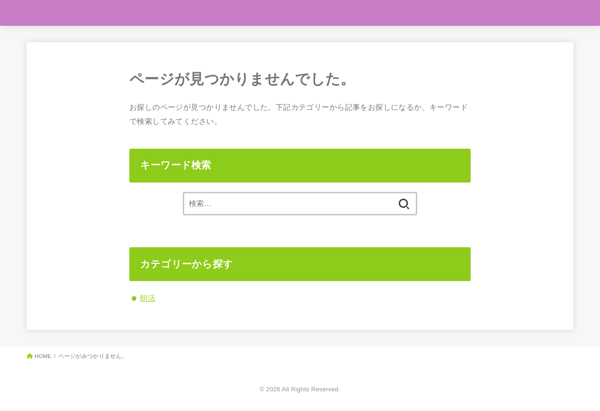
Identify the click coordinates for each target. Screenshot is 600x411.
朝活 (147, 298)
